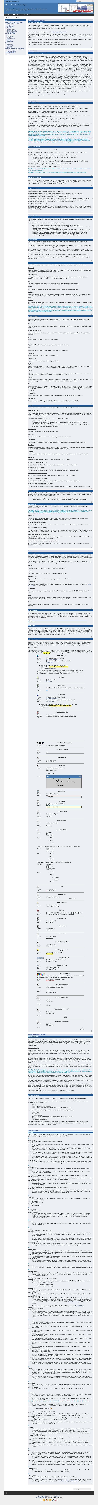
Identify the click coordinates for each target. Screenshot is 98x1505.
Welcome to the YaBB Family (13, 23)
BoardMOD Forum (80, 1306)
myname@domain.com (52, 698)
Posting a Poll (9, 46)
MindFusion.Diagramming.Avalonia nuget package (16, 9)
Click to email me (50, 701)
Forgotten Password (11, 32)
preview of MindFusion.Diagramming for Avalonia (23, 8)
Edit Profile (9, 37)
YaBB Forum (49, 662)
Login (19, 5)
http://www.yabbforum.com (53, 659)
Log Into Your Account (11, 30)
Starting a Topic (10, 44)
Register (25, 5)
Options (8, 39)
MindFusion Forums (10, 17)
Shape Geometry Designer (37, 9)
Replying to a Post (10, 45)
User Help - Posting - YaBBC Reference (69, 1481)
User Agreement (10, 26)
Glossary (8, 53)
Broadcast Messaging (11, 51)
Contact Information (11, 38)
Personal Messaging (11, 50)
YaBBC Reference (10, 47)
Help (14, 14)
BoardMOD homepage (73, 1302)
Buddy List (9, 40)
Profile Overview (10, 36)
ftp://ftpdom (49, 681)
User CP (8, 35)
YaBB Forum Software (41, 1498)
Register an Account (11, 29)
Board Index (8, 14)
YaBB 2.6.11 (57, 1497)
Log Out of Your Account (12, 31)
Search (19, 14)
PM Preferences (10, 41)
